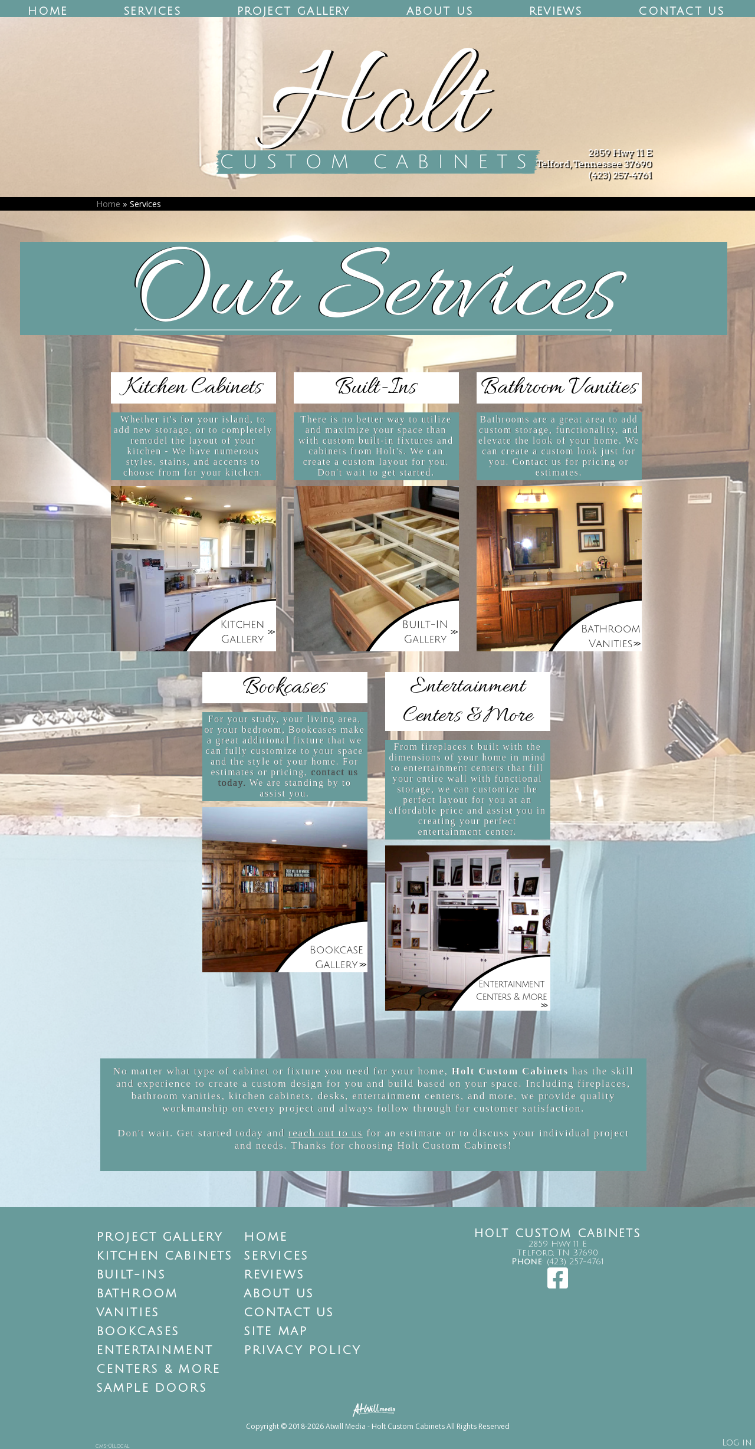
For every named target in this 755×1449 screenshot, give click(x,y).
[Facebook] (557, 1284)
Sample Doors (151, 1388)
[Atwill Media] (377, 1409)
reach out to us (325, 1133)
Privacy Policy (303, 1350)
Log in (737, 1442)
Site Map (276, 1331)
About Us (440, 11)
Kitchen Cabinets (164, 1256)
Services (152, 11)
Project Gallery (293, 11)
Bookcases (138, 1331)
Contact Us (681, 11)
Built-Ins (131, 1274)
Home (47, 11)
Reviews (555, 11)
